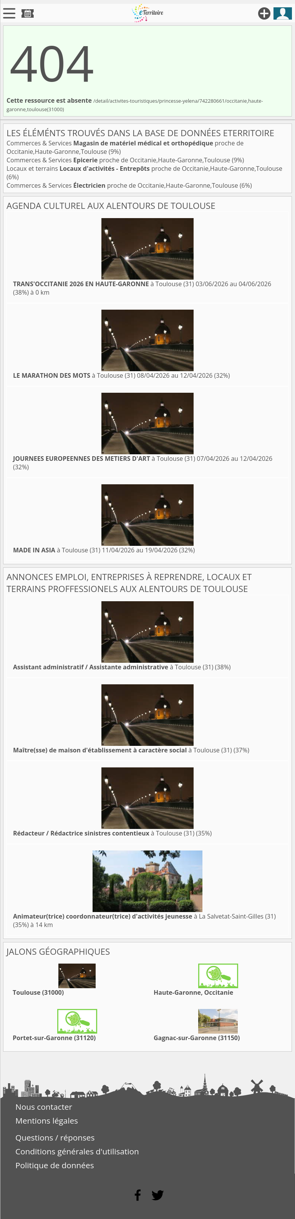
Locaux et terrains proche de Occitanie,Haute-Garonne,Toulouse (144, 168)
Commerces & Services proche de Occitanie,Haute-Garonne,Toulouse (119, 160)
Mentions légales (46, 1120)
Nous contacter (43, 1106)
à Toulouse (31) (103, 284)
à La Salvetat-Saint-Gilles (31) (144, 916)
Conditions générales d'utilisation (77, 1151)
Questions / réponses (54, 1137)
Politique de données (54, 1165)
